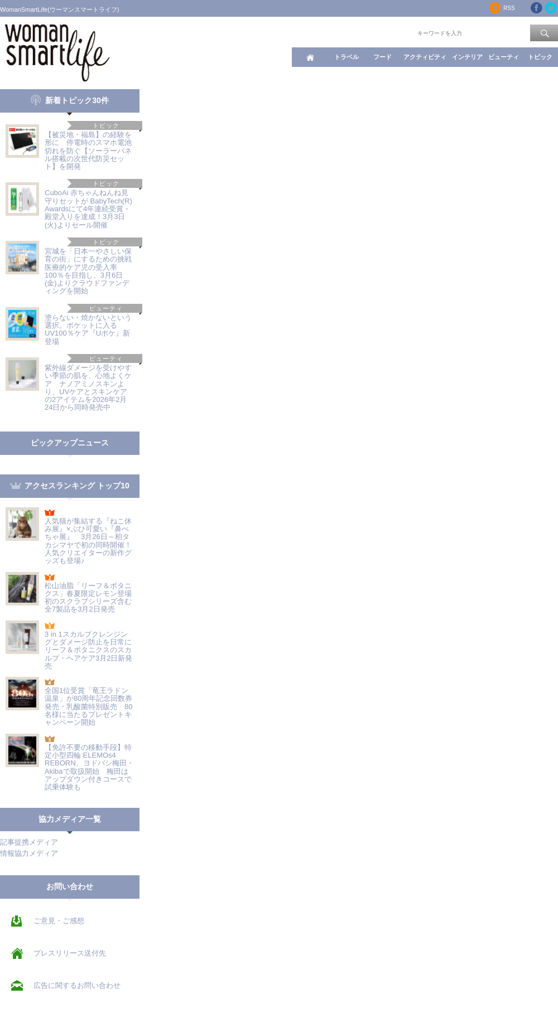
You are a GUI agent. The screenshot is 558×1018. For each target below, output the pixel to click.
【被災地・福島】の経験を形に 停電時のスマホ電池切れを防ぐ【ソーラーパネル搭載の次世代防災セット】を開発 (88, 150)
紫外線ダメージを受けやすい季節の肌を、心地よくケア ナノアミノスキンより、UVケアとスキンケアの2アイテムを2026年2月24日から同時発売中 (88, 387)
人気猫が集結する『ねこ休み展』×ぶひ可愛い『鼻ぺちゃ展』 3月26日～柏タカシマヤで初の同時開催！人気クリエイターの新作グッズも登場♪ (88, 541)
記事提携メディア (29, 842)
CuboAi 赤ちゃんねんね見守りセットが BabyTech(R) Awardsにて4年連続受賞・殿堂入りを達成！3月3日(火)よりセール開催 (88, 208)
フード (382, 57)
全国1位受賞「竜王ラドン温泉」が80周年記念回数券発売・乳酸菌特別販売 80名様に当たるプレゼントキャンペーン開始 (88, 706)
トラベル (346, 57)
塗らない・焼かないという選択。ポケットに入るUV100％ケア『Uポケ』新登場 (88, 329)
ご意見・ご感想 (58, 921)
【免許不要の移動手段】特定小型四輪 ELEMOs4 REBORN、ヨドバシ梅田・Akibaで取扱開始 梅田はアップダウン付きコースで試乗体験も (89, 767)
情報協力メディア (29, 853)
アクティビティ (424, 57)
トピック (540, 57)
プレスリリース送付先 (69, 953)
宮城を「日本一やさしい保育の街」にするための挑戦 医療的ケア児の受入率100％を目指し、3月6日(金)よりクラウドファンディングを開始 (92, 271)
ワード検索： (396, 32)
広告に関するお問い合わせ (77, 985)
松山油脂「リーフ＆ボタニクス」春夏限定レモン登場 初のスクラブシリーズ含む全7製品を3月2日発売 (92, 597)
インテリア (467, 57)
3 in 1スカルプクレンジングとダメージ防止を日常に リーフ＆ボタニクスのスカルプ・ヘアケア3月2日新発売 (88, 650)
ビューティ (503, 57)
